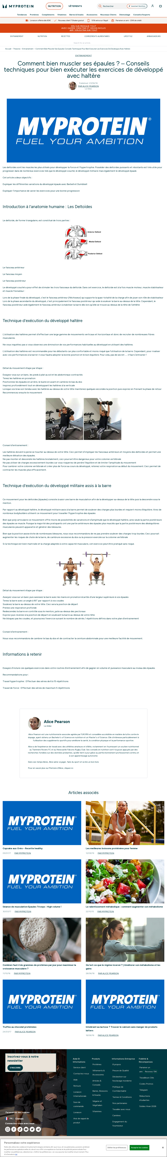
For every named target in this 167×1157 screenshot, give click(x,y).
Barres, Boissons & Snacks (100, 1093)
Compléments (48, 15)
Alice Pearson (57, 721)
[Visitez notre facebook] (13, 1129)
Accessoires (92, 15)
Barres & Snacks (76, 15)
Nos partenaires (119, 1103)
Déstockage (124, 15)
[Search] (100, 6)
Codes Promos (146, 1084)
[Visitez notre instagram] (7, 1129)
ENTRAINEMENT (83, 55)
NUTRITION (54, 7)
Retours (77, 1086)
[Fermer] (163, 1147)
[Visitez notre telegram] (38, 1129)
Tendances (22, 15)
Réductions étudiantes (144, 1098)
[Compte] (153, 6)
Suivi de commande (78, 1104)
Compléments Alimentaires (97, 36)
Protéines (34, 15)
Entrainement (16, 36)
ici (72, 768)
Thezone (16, 49)
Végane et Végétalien (97, 1103)
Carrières (116, 1115)
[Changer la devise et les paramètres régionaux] (33, 1118)
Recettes (65, 36)
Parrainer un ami (148, 1069)
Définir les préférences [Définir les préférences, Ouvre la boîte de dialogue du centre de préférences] (117, 1148)
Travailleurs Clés (146, 1077)
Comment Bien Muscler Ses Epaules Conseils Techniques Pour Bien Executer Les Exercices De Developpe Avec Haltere (82, 49)
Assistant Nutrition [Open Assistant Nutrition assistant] (137, 6)
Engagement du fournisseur (119, 1123)
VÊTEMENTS (75, 7)
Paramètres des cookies (18, 1112)
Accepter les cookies (139, 1148)
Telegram (143, 1090)
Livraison (77, 1112)
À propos (116, 1064)
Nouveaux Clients (108, 15)
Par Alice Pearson (88, 86)
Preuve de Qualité (120, 1070)
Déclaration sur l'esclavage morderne (122, 1078)
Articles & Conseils (96, 1083)
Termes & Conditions (122, 1097)
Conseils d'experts (141, 15)
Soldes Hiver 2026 (147, 1106)
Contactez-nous (81, 1073)
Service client (79, 1067)
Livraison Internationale (79, 1094)
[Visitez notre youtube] (26, 1129)
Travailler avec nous (121, 1109)
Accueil (8, 49)
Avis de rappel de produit (81, 1120)
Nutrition (42, 36)
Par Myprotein (22, 853)
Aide (75, 1080)
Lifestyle (128, 36)
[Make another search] (83, 43)
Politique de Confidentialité (119, 1089)
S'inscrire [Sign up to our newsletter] (15, 1068)
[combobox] (122, 6)
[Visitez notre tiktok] (20, 1129)
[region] (83, 1148)
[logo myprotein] (18, 6)
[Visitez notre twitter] (32, 1129)
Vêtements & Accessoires (98, 1072)
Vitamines (61, 15)
